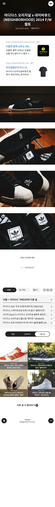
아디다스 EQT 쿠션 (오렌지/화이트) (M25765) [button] (13, 437)
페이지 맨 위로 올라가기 (50, 502)
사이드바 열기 (4, 3)
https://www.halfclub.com (17, 63)
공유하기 (27, 415)
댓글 (13, 415)
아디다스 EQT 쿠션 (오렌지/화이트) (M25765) (23, 387)
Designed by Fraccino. (27, 503)
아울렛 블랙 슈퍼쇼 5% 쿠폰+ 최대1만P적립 (17, 46)
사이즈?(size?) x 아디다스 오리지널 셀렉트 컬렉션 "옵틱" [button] (13, 464)
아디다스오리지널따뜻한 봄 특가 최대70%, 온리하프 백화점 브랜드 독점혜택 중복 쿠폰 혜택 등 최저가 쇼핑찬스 (18, 73)
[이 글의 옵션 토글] (14, 371)
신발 (5, 381)
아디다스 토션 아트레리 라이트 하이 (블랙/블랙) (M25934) (27, 404)
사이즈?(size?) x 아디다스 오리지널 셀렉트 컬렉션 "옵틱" (27, 396)
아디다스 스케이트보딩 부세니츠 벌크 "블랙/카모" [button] (41, 437)
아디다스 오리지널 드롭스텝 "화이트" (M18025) (23, 400)
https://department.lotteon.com (20, 42)
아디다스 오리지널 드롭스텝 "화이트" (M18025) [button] (41, 464)
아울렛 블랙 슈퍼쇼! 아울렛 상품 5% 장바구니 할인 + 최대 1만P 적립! (18, 52)
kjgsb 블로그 (4, 502)
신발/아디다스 (35, 28)
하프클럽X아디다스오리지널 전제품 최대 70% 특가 (19, 67)
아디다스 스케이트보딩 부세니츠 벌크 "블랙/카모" (24, 391)
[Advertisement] (27, 103)
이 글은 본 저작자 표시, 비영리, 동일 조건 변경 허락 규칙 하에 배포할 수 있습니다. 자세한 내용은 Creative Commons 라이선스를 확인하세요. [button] (48, 371)
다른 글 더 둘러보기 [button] (26, 486)
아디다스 (14, 381)
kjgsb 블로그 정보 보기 (50, 3)
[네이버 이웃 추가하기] (36, 371)
